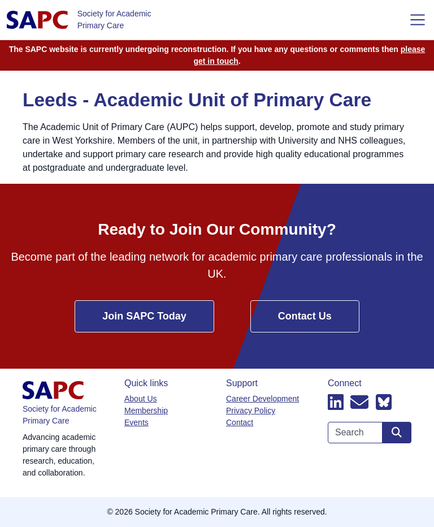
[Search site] (396, 432)
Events (136, 422)
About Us (140, 398)
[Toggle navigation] (417, 19)
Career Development (262, 398)
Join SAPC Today (144, 316)
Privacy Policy (250, 410)
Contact (239, 422)
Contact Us (305, 316)
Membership (146, 410)
